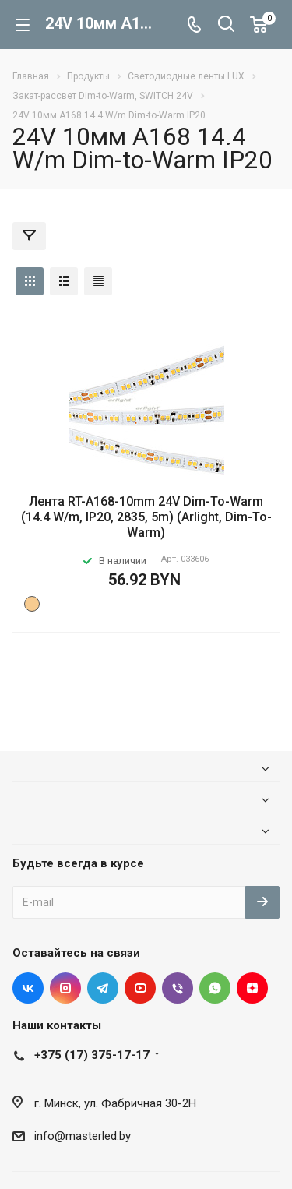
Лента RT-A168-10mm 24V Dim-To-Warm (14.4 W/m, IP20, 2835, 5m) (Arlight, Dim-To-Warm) (146, 517)
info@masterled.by (82, 1136)
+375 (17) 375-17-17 (92, 1055)
